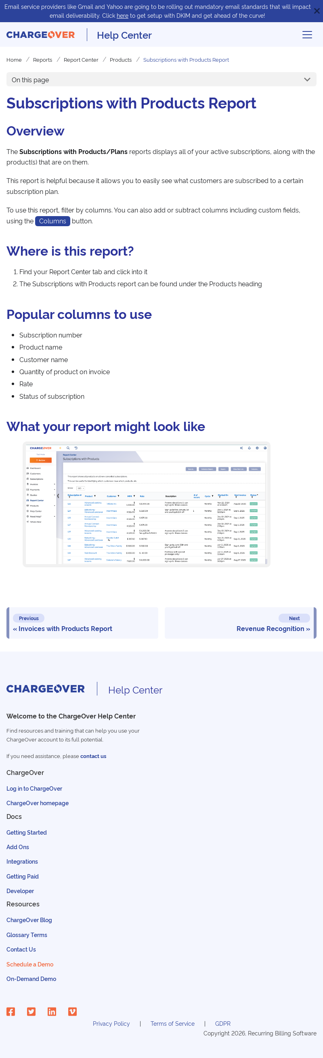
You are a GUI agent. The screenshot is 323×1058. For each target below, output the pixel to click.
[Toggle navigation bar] (307, 35)
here (122, 15)
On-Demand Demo (31, 978)
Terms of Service (173, 1023)
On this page (30, 79)
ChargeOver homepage (37, 802)
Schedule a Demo (29, 964)
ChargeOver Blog (29, 919)
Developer (20, 890)
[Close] (317, 11)
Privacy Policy (111, 1023)
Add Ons (17, 846)
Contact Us (21, 949)
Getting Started (26, 832)
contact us (93, 755)
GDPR (223, 1023)
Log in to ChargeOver (34, 788)
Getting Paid (22, 876)
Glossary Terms (26, 934)
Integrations (22, 861)
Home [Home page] (14, 59)
